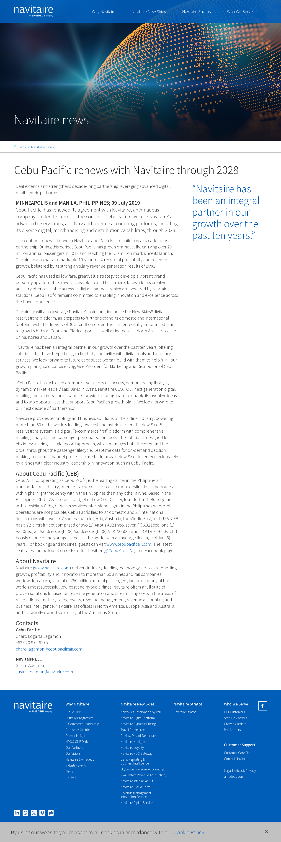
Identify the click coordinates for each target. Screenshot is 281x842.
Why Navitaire (104, 11)
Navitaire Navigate (133, 741)
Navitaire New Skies (148, 11)
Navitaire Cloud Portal (136, 787)
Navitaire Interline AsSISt (137, 781)
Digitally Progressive (79, 718)
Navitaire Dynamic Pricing (138, 724)
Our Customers (234, 712)
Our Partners (74, 747)
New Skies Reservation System (141, 712)
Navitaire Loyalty (132, 747)
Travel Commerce (132, 730)
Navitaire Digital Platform (138, 718)
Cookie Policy (188, 832)
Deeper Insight (75, 736)
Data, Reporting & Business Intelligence (135, 761)
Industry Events (76, 765)
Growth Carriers (235, 724)
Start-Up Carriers (235, 718)
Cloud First (73, 712)
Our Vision (73, 753)
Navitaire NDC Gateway (136, 753)
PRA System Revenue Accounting (143, 775)
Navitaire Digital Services (137, 803)
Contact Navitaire (236, 759)
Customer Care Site (237, 753)
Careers (71, 777)
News (69, 771)
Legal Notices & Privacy (240, 770)
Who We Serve (240, 11)
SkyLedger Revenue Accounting (142, 769)
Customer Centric (78, 730)
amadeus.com (234, 776)
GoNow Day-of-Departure (138, 736)
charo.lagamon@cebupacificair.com (49, 649)
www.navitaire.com (52, 568)
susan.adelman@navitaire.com (44, 671)
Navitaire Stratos (196, 11)
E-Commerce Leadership (82, 724)
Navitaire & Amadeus (80, 759)
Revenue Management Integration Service (136, 795)
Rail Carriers (232, 730)
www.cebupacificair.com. (129, 544)
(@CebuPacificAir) (119, 550)
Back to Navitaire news (34, 147)
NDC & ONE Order (78, 741)
